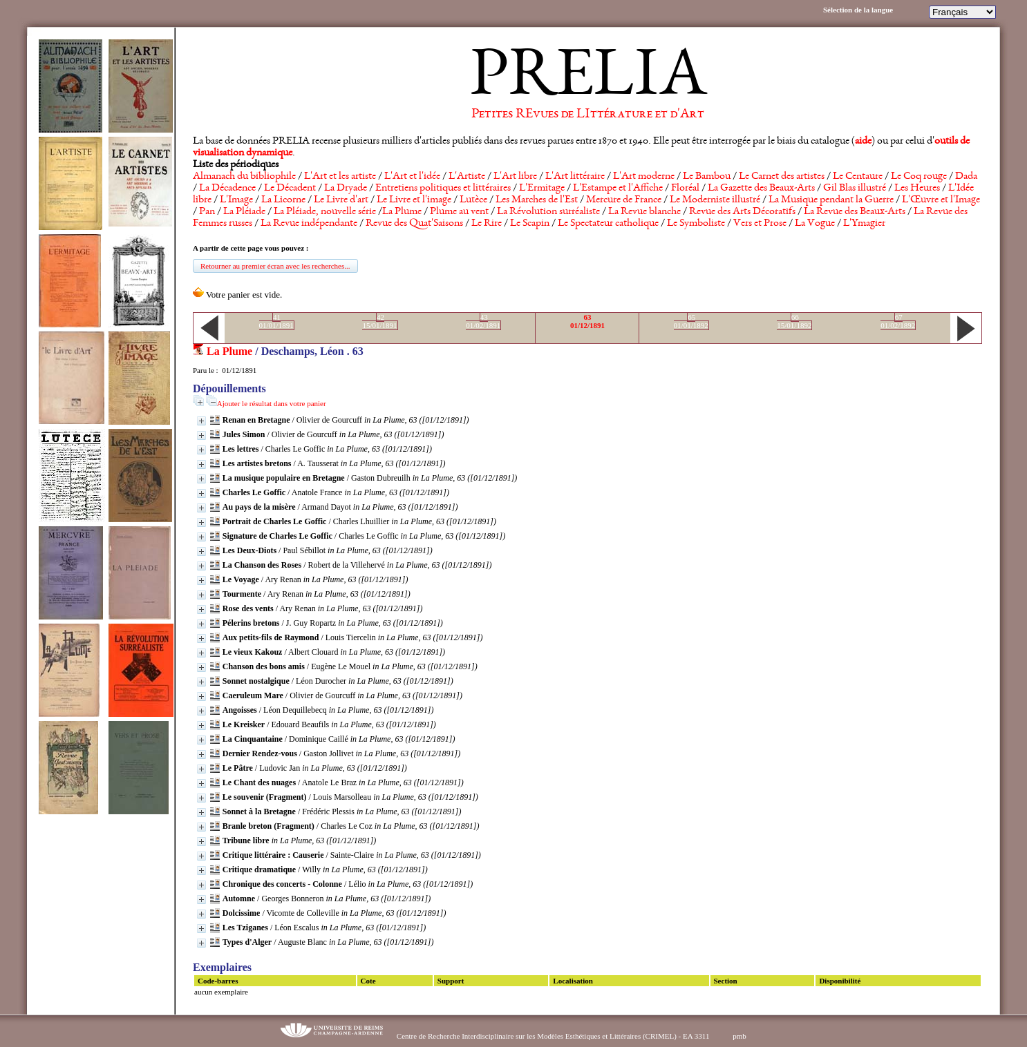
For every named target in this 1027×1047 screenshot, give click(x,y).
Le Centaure (858, 176)
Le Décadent (290, 188)
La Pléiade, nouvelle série (325, 212)
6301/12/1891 (587, 321)
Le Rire (486, 223)
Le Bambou (707, 176)
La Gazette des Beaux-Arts (761, 188)
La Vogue (815, 223)
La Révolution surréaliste (548, 212)
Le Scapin (529, 223)
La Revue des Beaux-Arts (854, 212)
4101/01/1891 (276, 321)
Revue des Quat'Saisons (414, 223)
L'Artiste (467, 176)
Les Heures (917, 188)
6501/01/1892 (691, 321)
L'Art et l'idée (412, 176)
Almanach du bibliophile (244, 176)
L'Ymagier (864, 223)
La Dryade (345, 188)
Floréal (685, 188)
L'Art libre (515, 176)
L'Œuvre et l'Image (941, 200)
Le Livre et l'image (414, 200)
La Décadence (227, 188)
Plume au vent (459, 212)
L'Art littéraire (575, 176)
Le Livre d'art (341, 200)
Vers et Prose (759, 223)
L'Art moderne (644, 176)
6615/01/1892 (794, 321)
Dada (966, 176)
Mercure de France (623, 200)
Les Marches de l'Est (537, 200)
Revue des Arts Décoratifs (742, 212)
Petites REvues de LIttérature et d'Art (587, 115)
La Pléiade (244, 212)
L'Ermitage (542, 188)
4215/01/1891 (379, 321)
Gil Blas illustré (854, 188)
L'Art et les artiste (340, 176)
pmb (739, 1036)
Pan (207, 212)
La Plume (402, 212)
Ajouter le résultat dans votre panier (271, 403)
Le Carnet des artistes (782, 176)
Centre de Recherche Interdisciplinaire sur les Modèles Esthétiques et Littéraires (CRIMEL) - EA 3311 (553, 1036)
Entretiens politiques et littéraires (443, 188)
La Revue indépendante (309, 223)
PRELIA (587, 79)
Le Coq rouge (919, 176)
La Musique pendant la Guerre (831, 200)
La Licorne (283, 200)
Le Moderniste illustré (715, 200)
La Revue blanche (644, 212)
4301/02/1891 (483, 321)
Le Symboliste (696, 223)
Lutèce (473, 200)
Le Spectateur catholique (608, 223)
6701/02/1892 (897, 321)
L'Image (236, 200)
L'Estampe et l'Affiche (618, 188)
